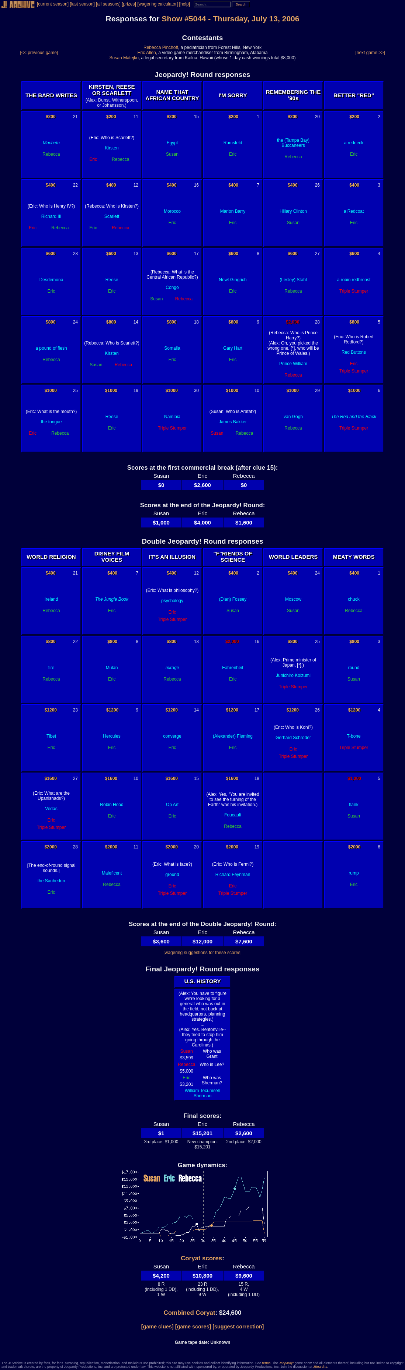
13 (136, 253)
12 (136, 185)
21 (75, 116)
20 (317, 116)
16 (196, 185)
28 (317, 322)
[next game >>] (370, 52)
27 (317, 253)
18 (196, 322)
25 (75, 390)
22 (75, 185)
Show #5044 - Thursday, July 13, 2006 (230, 18)
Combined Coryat (189, 1312)
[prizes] (129, 4)
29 (317, 390)
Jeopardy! (286, 1363)
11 (136, 116)
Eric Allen (147, 52)
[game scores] (193, 1327)
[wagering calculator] (157, 4)
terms (266, 1363)
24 (75, 322)
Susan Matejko (124, 57)
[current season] (53, 4)
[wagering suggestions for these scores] (202, 952)
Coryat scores (201, 1258)
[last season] (82, 4)
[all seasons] (108, 4)
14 (136, 322)
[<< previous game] (39, 52)
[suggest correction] (238, 1327)
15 (196, 116)
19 (136, 390)
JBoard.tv (320, 1367)
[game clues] (157, 1327)
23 (75, 253)
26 (317, 185)
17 (196, 253)
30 (196, 390)
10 (257, 390)
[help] (184, 4)
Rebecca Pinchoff (160, 47)
